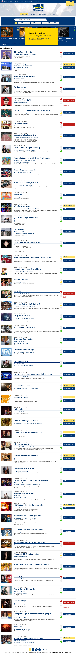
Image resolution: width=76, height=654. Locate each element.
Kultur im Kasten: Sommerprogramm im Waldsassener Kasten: (27, 616)
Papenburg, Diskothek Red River (22, 376)
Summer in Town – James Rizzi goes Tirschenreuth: (25, 160)
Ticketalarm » (66, 105)
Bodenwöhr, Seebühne (20, 411)
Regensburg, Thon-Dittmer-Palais (23, 629)
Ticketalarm (42, 14)
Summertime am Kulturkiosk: (20, 102)
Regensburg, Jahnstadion (21, 80)
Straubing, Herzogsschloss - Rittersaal (23, 460)
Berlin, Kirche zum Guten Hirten (22, 245)
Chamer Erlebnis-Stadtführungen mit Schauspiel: (25, 603)
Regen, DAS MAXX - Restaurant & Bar (24, 185)
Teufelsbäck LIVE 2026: (19, 591)
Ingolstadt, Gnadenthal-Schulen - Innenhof (25, 352)
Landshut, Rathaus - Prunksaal (22, 471)
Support (22, 1)
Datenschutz (60, 652)
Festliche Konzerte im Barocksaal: (21, 220)
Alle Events (23, 14)
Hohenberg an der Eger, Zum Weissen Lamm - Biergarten (27, 208)
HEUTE (33, 14)
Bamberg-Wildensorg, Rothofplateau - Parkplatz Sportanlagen (29, 423)
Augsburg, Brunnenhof (20, 197)
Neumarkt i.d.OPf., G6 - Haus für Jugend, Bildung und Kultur (28, 330)
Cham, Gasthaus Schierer (21, 604)
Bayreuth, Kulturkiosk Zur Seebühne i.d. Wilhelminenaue (28, 104)
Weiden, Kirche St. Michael (21, 435)
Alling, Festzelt (19, 260)
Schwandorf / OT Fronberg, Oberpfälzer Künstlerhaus (27, 446)
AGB (18, 1)
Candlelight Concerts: (19, 458)
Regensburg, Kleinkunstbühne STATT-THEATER (26, 54)
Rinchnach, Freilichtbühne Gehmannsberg (24, 365)
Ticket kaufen (68, 53)
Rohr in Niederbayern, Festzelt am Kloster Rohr (25, 306)
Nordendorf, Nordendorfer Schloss (23, 400)
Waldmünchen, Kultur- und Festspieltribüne (25, 318)
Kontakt (30, 1)
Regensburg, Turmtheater (21, 89)
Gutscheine (52, 14)
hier (41, 39)
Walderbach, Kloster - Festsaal (22, 221)
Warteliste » (65, 104)
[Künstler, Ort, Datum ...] (31, 20)
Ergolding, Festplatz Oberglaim (22, 67)
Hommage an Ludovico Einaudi (65, 38)
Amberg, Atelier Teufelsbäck (21, 593)
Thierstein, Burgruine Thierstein (22, 343)
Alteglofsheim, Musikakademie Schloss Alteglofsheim (27, 388)
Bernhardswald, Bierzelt (21, 507)
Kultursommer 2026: (19, 231)
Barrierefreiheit (68, 652)
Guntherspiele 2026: (19, 363)
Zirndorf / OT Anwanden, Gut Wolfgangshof (25, 642)
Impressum (36, 1)
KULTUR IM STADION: (19, 78)
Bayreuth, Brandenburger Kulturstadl (23, 172)
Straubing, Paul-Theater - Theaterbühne (24, 293)
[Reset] (46, 20)
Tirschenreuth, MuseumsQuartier (23, 162)
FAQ (15, 1)
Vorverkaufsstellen (8, 1)
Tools (26, 1)
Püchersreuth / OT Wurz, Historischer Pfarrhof (25, 126)
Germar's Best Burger (20, 544)
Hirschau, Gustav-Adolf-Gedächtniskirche (24, 271)
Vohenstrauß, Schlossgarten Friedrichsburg (25, 233)
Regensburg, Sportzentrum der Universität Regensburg (27, 137)
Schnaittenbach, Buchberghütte (22, 113)
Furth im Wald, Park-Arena (21, 567)
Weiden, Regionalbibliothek (21, 617)
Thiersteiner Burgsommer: (20, 341)
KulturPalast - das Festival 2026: (21, 640)
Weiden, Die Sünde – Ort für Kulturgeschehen (25, 150)
